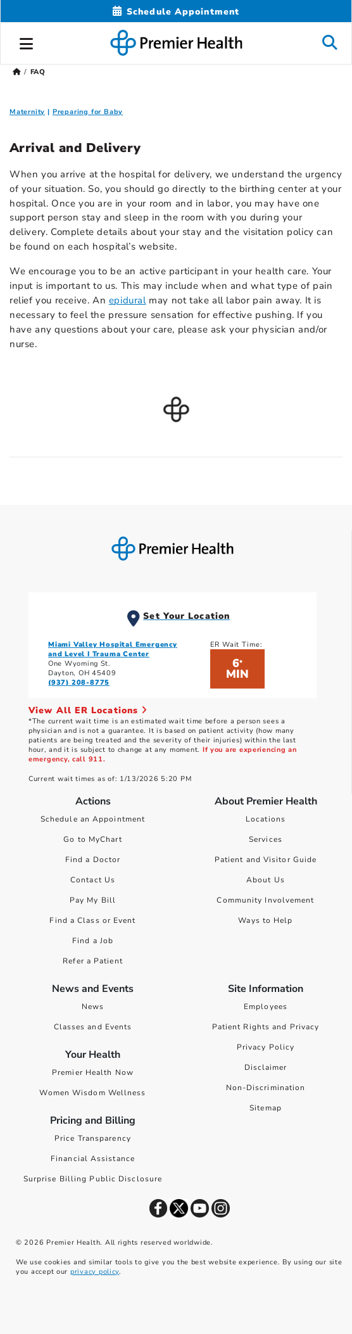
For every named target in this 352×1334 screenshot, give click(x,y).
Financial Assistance (93, 1158)
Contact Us (92, 880)
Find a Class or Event (92, 920)
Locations (266, 819)
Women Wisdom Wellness (92, 1093)
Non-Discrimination (266, 1088)
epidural (127, 300)
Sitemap (265, 1108)
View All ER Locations (88, 710)
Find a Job (92, 941)
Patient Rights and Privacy (266, 1027)
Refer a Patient (93, 961)
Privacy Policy (265, 1047)
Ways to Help (265, 920)
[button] (27, 42)
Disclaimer (265, 1067)
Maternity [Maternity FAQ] (27, 112)
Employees (265, 1006)
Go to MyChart (92, 839)
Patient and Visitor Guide (266, 859)
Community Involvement (265, 900)
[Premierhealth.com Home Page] (17, 72)
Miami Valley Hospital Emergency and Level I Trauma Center (112, 649)
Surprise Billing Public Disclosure (92, 1179)
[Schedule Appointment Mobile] (176, 12)
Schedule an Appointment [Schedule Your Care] (93, 819)
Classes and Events (93, 1027)
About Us (265, 880)
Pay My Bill (93, 900)
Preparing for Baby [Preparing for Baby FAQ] (88, 112)
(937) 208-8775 (79, 682)
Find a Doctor (92, 859)
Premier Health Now (93, 1072)
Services (265, 839)
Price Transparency (92, 1138)
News (93, 1006)
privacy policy (94, 1271)
